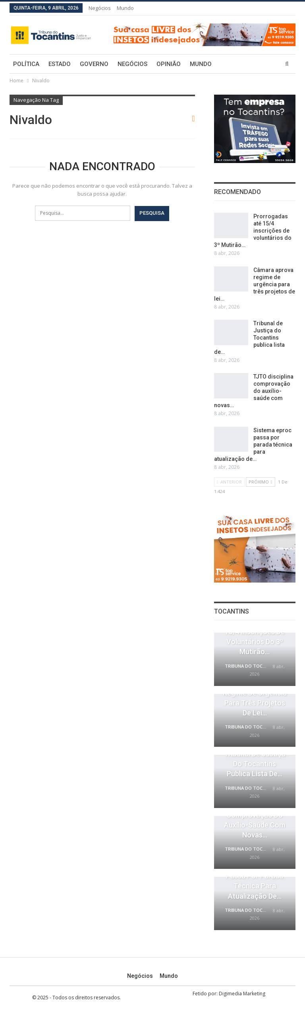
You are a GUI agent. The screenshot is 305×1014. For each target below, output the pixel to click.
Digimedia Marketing (242, 993)
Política (26, 64)
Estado (59, 64)
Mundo (125, 8)
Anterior (229, 482)
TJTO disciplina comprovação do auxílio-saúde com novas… (253, 390)
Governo (94, 64)
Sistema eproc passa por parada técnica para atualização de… (253, 444)
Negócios (100, 8)
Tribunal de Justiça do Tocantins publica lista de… (255, 764)
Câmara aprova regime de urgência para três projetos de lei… (254, 284)
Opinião (168, 64)
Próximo (260, 482)
